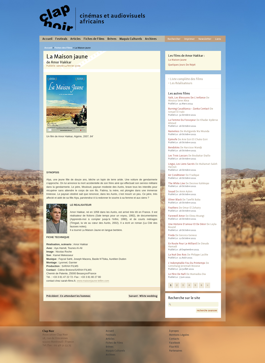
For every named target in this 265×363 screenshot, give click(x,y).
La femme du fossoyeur (182, 119)
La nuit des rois (177, 254)
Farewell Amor (176, 215)
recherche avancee (207, 310)
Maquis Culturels (130, 39)
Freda (171, 235)
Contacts (174, 338)
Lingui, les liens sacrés (181, 163)
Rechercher (174, 38)
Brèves (111, 39)
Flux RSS (174, 346)
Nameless (173, 131)
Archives (151, 39)
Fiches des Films (63, 48)
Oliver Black (175, 199)
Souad (171, 191)
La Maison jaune (177, 59)
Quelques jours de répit (181, 64)
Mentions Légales (179, 334)
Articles (75, 39)
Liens (218, 38)
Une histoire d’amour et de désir (187, 224)
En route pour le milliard (182, 243)
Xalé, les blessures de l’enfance (187, 97)
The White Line (176, 183)
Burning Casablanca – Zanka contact (188, 108)
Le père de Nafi (177, 273)
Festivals (61, 39)
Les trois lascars (178, 155)
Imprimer (189, 38)
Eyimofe (172, 139)
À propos (174, 331)
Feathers (173, 207)
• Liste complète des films (185, 79)
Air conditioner (176, 174)
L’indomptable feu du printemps (186, 262)
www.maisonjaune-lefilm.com (93, 280)
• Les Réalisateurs (180, 83)
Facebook (174, 342)
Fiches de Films (94, 39)
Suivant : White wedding (143, 296)
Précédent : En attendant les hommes (68, 296)
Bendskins (174, 147)
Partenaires (175, 350)
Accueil (47, 39)
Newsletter (204, 38)
